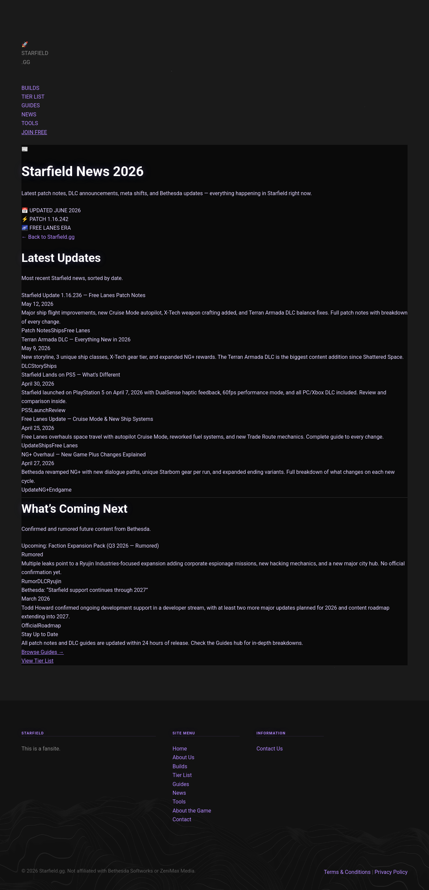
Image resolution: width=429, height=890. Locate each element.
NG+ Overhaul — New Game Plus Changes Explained (83, 454)
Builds (180, 766)
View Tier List (37, 661)
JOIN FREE (34, 132)
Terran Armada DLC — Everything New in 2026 (75, 339)
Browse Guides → (42, 652)
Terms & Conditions (347, 872)
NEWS (28, 114)
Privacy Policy (391, 872)
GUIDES (30, 105)
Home (180, 748)
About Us (183, 757)
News (179, 793)
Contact (182, 819)
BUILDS (30, 88)
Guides (181, 784)
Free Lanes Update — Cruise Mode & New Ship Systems (87, 419)
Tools (179, 801)
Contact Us (269, 748)
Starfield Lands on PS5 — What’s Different (70, 375)
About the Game (192, 811)
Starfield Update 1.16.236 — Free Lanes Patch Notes (83, 295)
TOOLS (29, 123)
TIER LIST (33, 97)
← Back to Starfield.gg (48, 237)
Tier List (182, 775)
